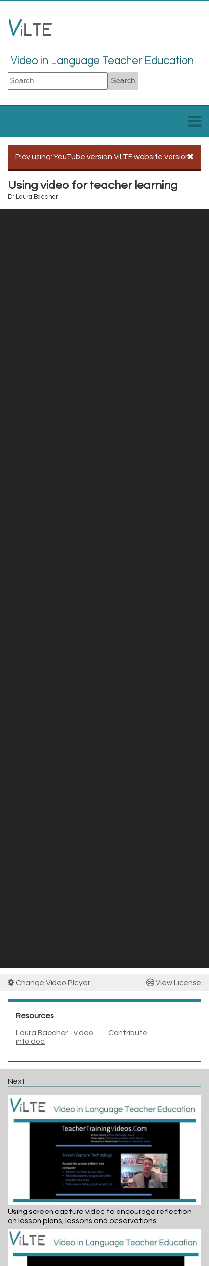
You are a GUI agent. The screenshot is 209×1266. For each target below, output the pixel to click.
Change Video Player (49, 982)
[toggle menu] (194, 124)
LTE (30, 31)
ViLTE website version (152, 156)
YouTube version (82, 156)
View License (173, 982)
